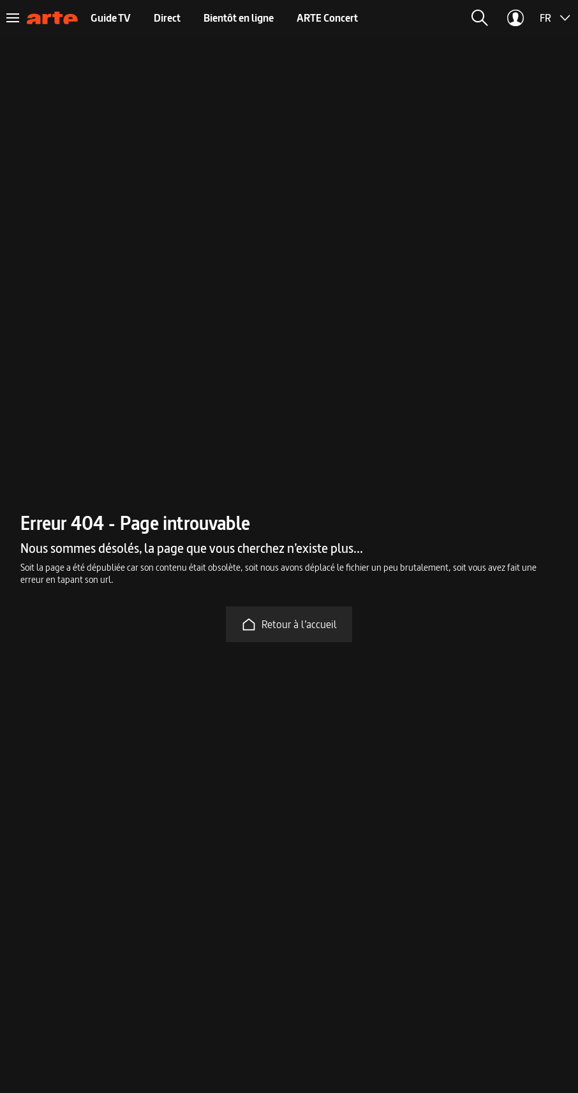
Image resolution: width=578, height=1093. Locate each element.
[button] (480, 18)
